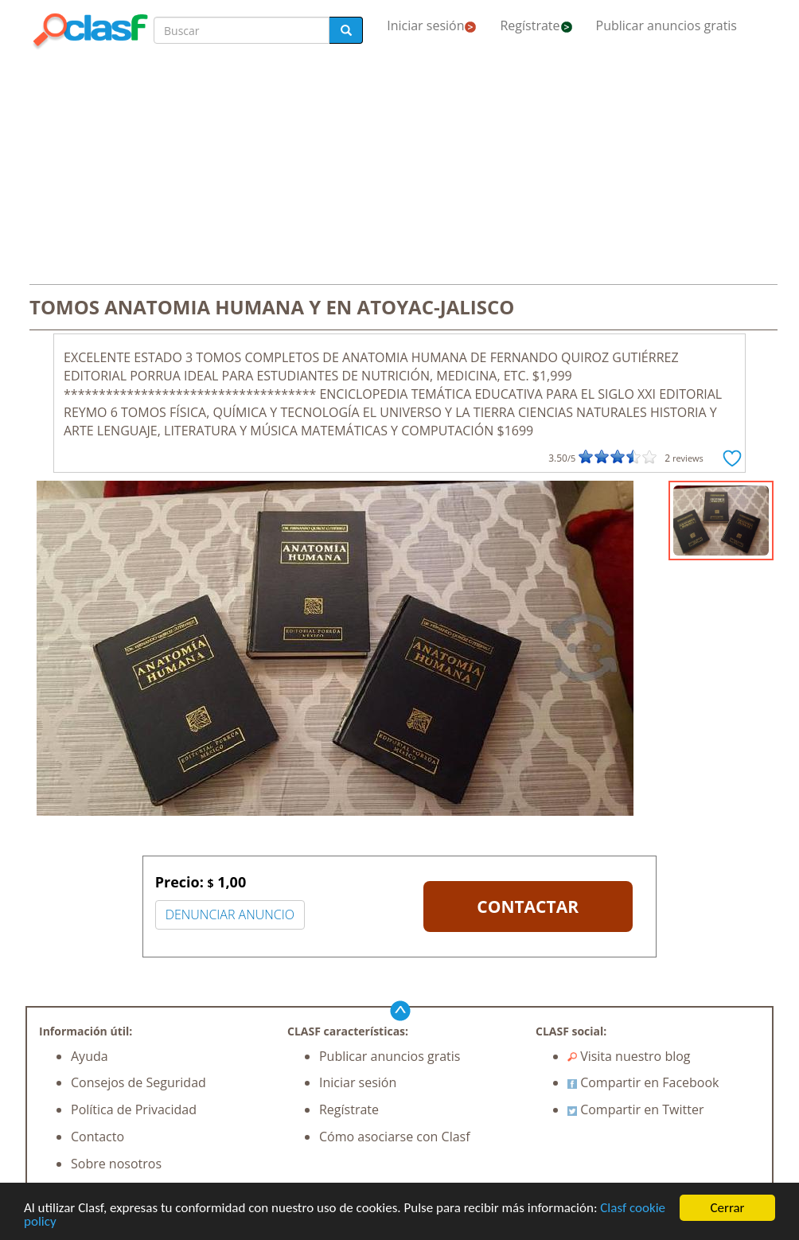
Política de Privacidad (134, 1109)
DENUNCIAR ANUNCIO (230, 914)
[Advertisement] (399, 168)
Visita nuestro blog (629, 1056)
